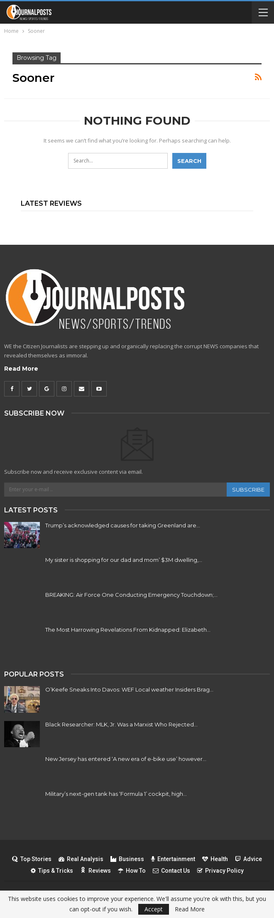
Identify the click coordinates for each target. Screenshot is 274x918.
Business (127, 859)
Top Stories (31, 859)
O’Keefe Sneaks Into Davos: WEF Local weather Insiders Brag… (129, 689)
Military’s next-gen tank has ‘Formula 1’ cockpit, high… (116, 793)
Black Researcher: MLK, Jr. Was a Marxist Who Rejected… (121, 724)
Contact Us (171, 870)
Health (215, 859)
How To (132, 870)
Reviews (95, 870)
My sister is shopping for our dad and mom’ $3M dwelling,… (123, 559)
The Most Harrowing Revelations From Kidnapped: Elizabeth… (127, 629)
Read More (21, 368)
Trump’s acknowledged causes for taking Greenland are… (122, 525)
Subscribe (248, 489)
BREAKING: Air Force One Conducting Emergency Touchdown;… (131, 594)
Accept (153, 909)
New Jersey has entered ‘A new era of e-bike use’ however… (125, 759)
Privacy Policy (220, 870)
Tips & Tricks (52, 870)
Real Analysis (81, 859)
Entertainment (173, 859)
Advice (248, 859)
